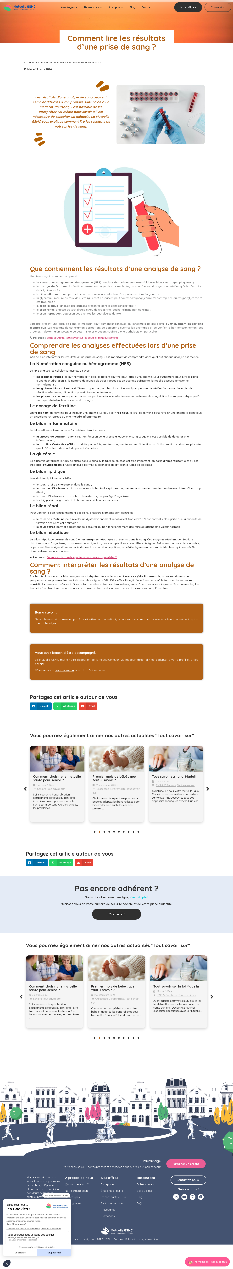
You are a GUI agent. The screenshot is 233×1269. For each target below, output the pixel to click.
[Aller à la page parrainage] (207, 1261)
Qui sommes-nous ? (77, 1184)
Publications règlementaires (141, 1239)
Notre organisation (76, 1190)
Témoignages (73, 1203)
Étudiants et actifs (112, 1190)
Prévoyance (108, 1209)
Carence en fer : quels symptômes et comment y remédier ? (82, 557)
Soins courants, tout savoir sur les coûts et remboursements (82, 337)
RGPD (100, 1239)
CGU (108, 1239)
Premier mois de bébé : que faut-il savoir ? (114, 778)
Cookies (118, 1239)
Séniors (41, 788)
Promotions (108, 1216)
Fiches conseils (146, 1184)
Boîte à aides (144, 1190)
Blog (35, 62)
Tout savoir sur (46, 62)
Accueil (27, 62)
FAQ (139, 1203)
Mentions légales (84, 1239)
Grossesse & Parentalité (111, 788)
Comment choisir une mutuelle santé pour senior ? (57, 778)
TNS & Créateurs (166, 785)
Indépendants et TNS (113, 1197)
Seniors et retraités (112, 1203)
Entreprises (107, 1184)
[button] (41, 706)
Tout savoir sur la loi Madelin (175, 776)
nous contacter (64, 670)
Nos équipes (72, 1197)
